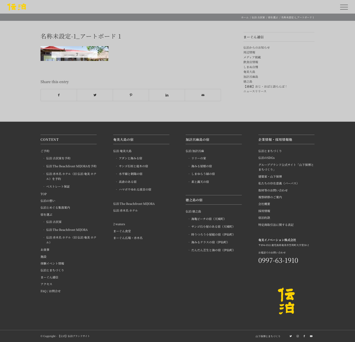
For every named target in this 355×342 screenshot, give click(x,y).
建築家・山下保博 (270, 176)
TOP (44, 194)
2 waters (119, 224)
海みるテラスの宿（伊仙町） (210, 242)
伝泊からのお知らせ (256, 47)
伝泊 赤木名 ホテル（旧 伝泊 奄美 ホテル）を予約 (71, 176)
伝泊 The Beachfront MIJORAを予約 (71, 166)
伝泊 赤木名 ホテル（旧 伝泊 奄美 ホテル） (71, 239)
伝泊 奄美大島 (122, 151)
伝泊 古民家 (54, 222)
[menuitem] (267, 336)
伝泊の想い (48, 201)
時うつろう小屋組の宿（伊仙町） (213, 234)
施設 (43, 256)
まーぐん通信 (49, 277)
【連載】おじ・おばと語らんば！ (265, 86)
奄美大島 (249, 71)
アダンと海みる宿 (130, 158)
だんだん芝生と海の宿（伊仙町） (213, 250)
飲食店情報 (250, 62)
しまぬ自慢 (250, 67)
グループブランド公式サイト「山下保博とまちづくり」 (286, 167)
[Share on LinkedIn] (167, 95)
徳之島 (247, 81)
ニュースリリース (254, 91)
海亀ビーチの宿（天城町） (208, 219)
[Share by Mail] (203, 95)
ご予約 (45, 151)
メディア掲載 (252, 57)
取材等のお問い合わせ (273, 190)
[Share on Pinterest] (131, 95)
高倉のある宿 (128, 181)
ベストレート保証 (58, 186)
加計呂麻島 (250, 76)
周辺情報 (249, 52)
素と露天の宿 (200, 181)
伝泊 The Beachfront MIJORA (67, 229)
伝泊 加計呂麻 (195, 151)
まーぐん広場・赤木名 (128, 238)
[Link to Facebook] (304, 335)
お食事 (45, 249)
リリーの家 (198, 158)
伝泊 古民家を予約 (58, 158)
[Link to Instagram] (297, 335)
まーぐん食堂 (122, 231)
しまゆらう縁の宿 (203, 174)
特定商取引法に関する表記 (276, 224)
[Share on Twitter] (95, 95)
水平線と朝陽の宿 (130, 174)
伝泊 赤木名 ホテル (125, 210)
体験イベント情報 (52, 263)
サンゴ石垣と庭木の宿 (133, 166)
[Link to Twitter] (290, 335)
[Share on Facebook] (59, 95)
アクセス (46, 284)
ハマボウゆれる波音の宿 (135, 189)
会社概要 (264, 204)
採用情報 (264, 211)
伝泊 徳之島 (193, 211)
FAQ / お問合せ (51, 291)
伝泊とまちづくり (52, 270)
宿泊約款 (264, 218)
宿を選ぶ (46, 214)
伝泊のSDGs (266, 158)
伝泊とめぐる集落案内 (55, 208)
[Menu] (342, 7)
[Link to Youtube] (311, 335)
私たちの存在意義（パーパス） (278, 183)
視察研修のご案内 (270, 197)
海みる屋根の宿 (201, 166)
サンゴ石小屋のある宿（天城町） (213, 227)
